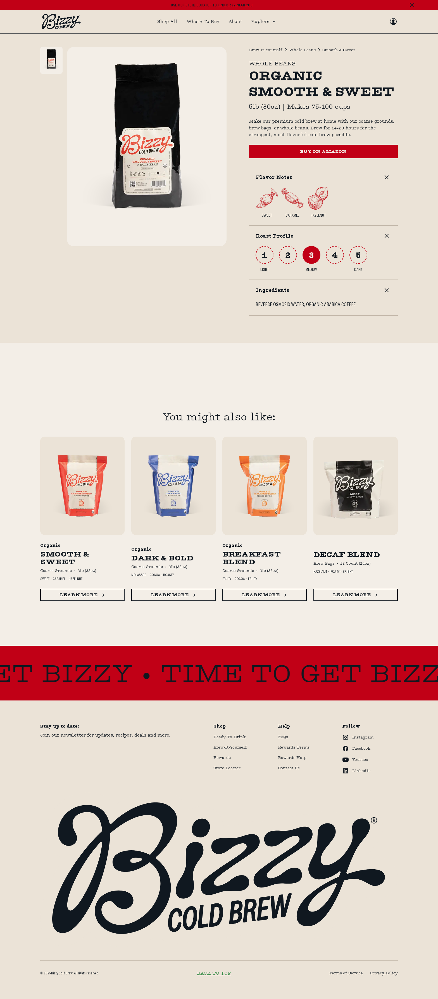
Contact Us (288, 768)
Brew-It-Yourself (230, 747)
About (235, 21)
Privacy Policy (384, 973)
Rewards (222, 757)
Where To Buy (203, 21)
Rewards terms (294, 747)
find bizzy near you (235, 5)
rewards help (292, 757)
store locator (227, 768)
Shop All (167, 21)
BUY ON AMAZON (323, 151)
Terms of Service (346, 973)
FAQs (283, 737)
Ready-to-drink (229, 737)
